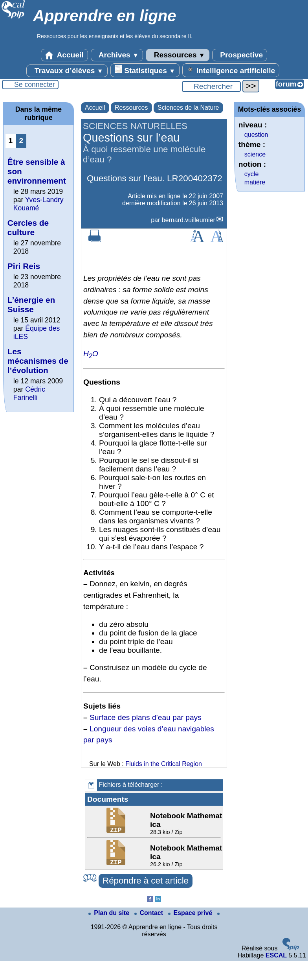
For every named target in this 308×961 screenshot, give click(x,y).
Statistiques (145, 70)
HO (90, 354)
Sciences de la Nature (188, 107)
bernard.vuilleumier (188, 220)
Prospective (239, 55)
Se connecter (34, 84)
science (255, 154)
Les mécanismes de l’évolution (37, 361)
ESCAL (276, 955)
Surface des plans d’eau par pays (146, 717)
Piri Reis (23, 266)
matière (254, 182)
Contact (149, 912)
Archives (117, 55)
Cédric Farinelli (29, 393)
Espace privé (191, 912)
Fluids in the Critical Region (163, 763)
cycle (251, 174)
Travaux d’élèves (67, 70)
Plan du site (109, 912)
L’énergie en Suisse (31, 304)
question (256, 134)
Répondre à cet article (146, 881)
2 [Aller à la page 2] (21, 140)
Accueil (64, 55)
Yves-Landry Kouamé (38, 204)
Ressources (177, 55)
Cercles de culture (28, 227)
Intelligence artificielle (231, 70)
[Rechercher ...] (211, 86)
